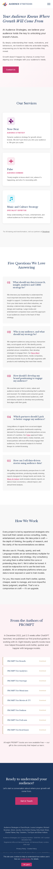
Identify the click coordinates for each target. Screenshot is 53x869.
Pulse (28, 435)
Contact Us (10, 70)
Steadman (46, 232)
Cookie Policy (32, 849)
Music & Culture (13, 479)
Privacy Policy (21, 849)
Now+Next (35, 353)
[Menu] (48, 4)
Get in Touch (26, 801)
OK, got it (26, 864)
